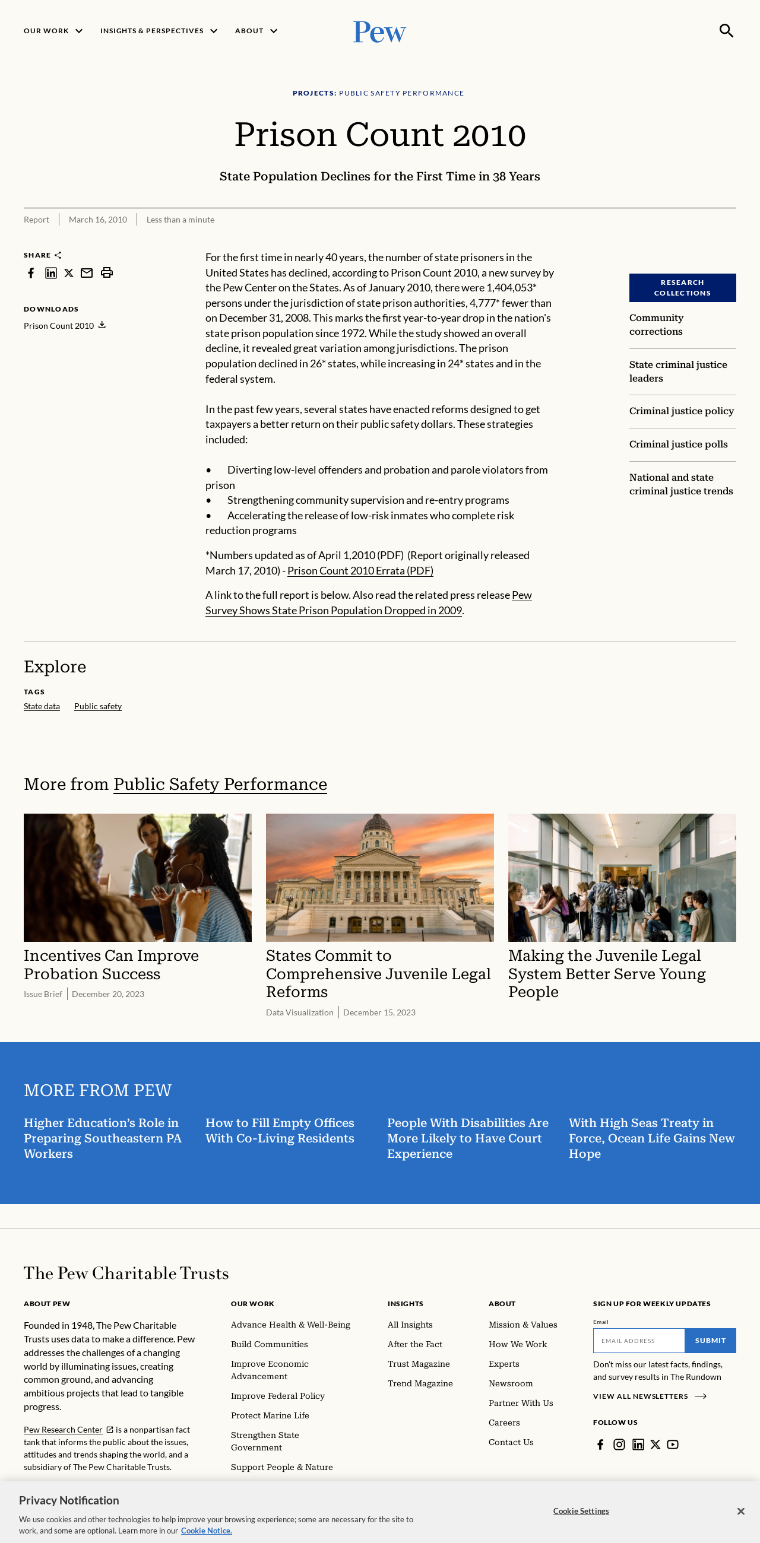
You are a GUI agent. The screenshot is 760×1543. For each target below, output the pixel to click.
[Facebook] (600, 1444)
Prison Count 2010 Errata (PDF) (360, 570)
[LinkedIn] (638, 1444)
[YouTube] (673, 1444)
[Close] (741, 1520)
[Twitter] (655, 1444)
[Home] (126, 1273)
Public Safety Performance (220, 784)
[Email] (639, 1340)
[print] (107, 272)
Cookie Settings (581, 1520)
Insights (406, 1303)
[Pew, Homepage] (380, 30)
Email (601, 1322)
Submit (710, 1340)
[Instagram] (619, 1444)
